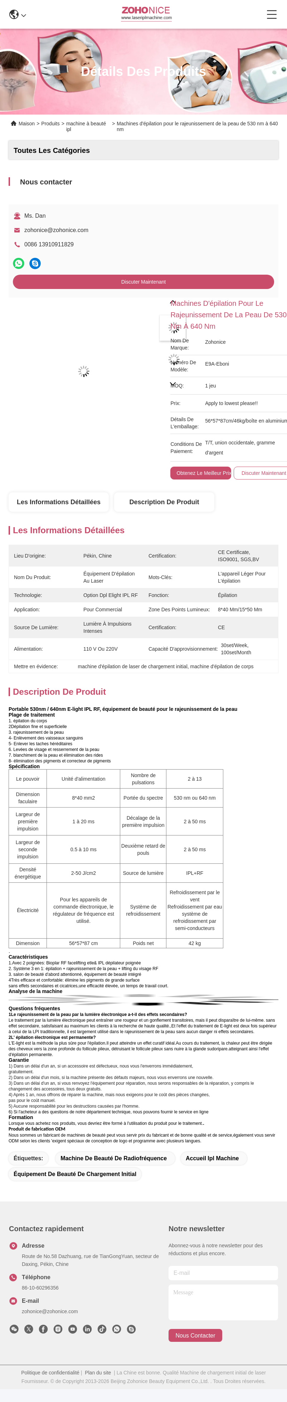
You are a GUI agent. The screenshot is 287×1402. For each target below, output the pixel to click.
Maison (27, 123)
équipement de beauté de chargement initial (75, 1174)
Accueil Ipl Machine (212, 1158)
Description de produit (164, 502)
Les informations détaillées (59, 502)
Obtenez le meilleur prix (203, 473)
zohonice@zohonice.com (56, 230)
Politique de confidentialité (50, 1372)
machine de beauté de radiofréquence (113, 1158)
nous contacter (195, 1336)
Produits (50, 123)
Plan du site (98, 1372)
